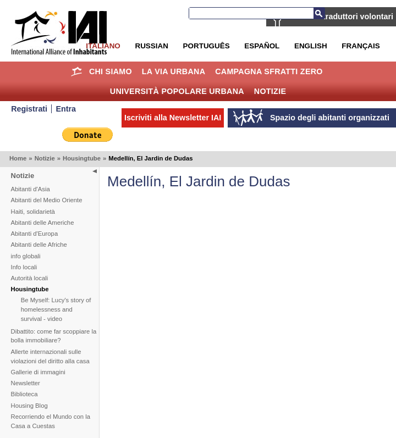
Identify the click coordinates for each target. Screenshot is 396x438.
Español (261, 46)
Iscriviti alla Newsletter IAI (172, 117)
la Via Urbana (173, 71)
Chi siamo (110, 71)
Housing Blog (29, 405)
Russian (151, 46)
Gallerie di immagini (38, 372)
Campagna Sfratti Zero (269, 71)
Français (361, 46)
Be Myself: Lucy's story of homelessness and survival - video (56, 309)
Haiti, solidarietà (33, 211)
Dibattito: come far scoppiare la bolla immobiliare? (54, 336)
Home (76, 71)
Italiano (103, 46)
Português (206, 46)
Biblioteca (24, 394)
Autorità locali (29, 278)
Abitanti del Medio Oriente (46, 200)
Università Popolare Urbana (177, 91)
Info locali (24, 267)
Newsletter (25, 383)
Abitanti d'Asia (30, 189)
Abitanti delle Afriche (39, 244)
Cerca (319, 13)
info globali (26, 256)
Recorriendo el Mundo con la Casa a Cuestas (50, 421)
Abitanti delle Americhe (42, 222)
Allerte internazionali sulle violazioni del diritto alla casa (50, 356)
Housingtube (82, 158)
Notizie (270, 91)
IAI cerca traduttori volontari (340, 16)
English (310, 46)
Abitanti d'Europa (34, 233)
